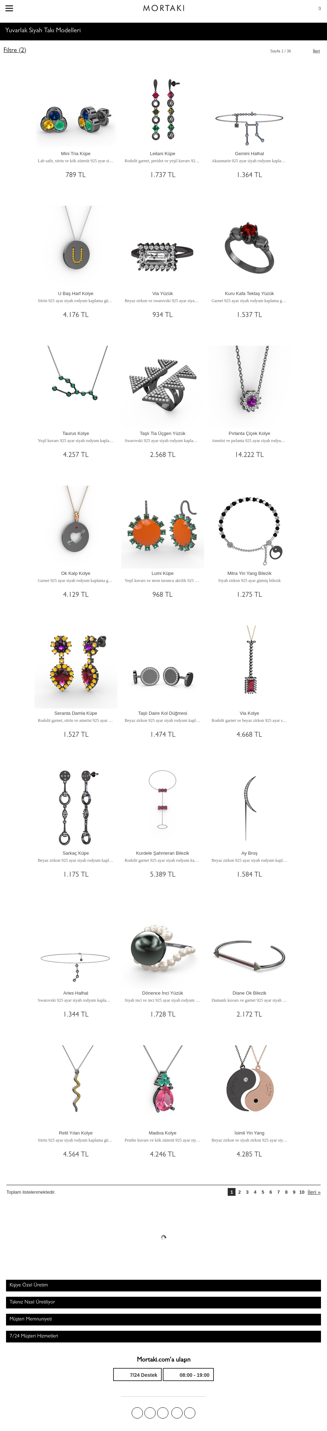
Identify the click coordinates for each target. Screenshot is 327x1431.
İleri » (314, 1192)
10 (301, 1192)
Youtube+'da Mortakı (189, 1413)
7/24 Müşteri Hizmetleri (34, 1336)
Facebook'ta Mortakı (137, 1413)
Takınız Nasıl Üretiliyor (32, 1302)
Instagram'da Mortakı (177, 1413)
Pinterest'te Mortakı (162, 1413)
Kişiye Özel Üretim (29, 1285)
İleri (316, 51)
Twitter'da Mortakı (150, 1413)
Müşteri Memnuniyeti (31, 1319)
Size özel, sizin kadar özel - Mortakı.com (163, 6)
